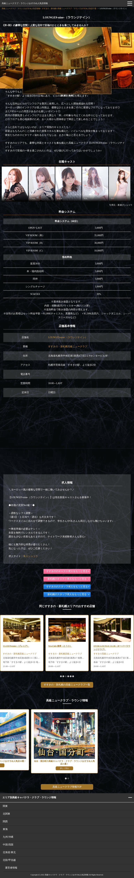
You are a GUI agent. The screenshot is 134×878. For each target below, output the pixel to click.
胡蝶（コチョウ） (11, 646)
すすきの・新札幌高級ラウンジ (17, 653)
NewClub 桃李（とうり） (105, 646)
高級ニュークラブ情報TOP (67, 786)
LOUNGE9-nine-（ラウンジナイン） (67, 337)
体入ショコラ (30, 556)
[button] (62, 95)
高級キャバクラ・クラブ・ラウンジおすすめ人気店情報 (66, 875)
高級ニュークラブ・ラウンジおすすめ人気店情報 (25, 3)
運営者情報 (11, 867)
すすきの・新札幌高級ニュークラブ (67, 346)
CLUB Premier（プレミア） (61, 646)
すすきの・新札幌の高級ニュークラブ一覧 (67, 684)
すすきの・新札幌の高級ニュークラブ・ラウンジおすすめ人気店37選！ (70, 8)
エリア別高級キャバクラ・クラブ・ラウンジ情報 (29, 797)
